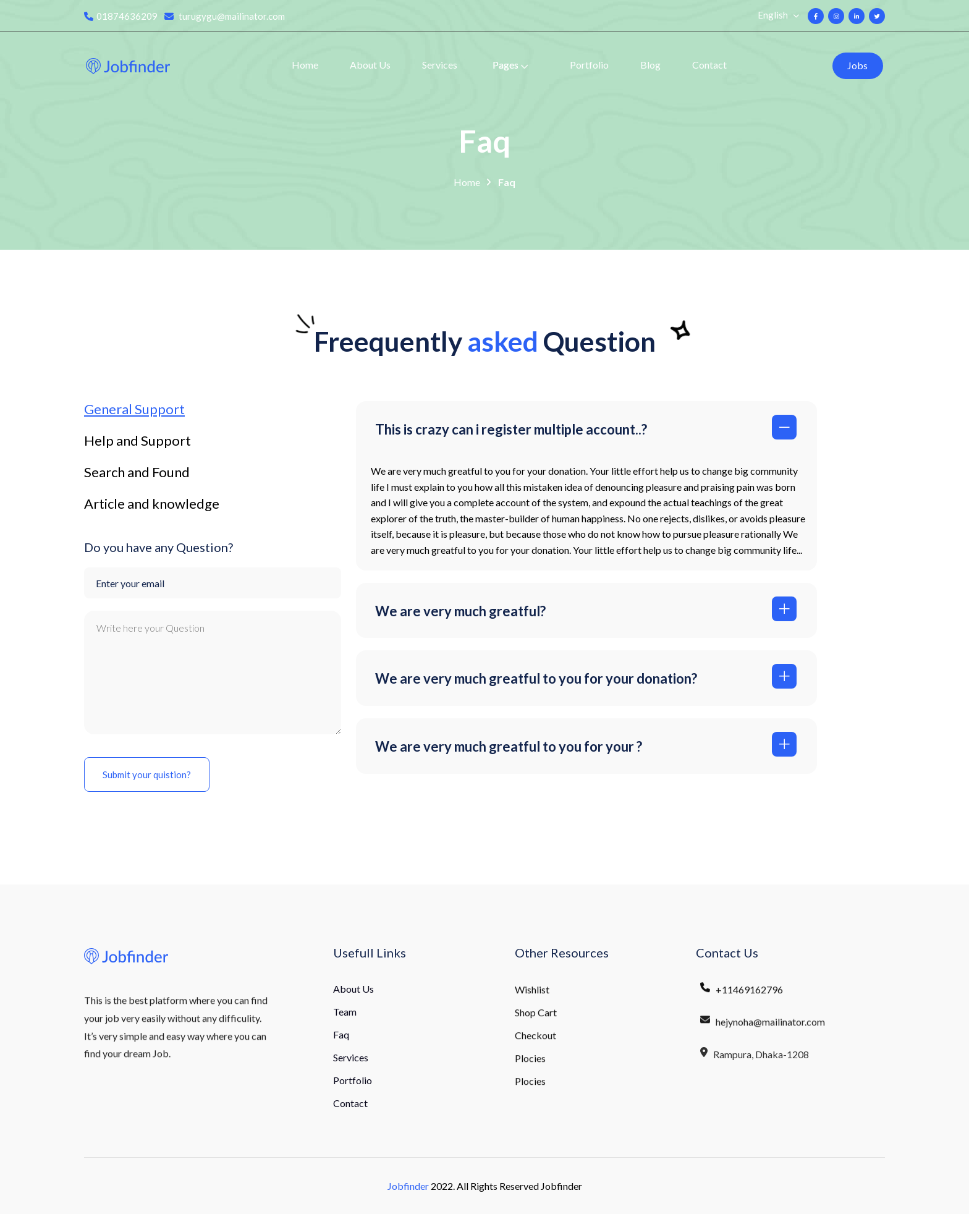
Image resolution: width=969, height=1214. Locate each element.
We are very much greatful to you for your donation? (536, 678)
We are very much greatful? (460, 611)
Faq (506, 183)
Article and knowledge (151, 504)
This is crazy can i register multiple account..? (511, 429)
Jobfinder (408, 1186)
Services (439, 64)
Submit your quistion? (147, 774)
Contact (709, 64)
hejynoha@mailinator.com (762, 1030)
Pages (505, 64)
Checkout (535, 1042)
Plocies (530, 1065)
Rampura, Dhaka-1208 (754, 1064)
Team (345, 1011)
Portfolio (589, 64)
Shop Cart (536, 1019)
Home (305, 64)
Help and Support (137, 441)
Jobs (857, 65)
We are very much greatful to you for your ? (508, 746)
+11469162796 (741, 996)
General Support (134, 409)
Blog (650, 64)
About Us (370, 64)
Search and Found (137, 472)
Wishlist (532, 996)
